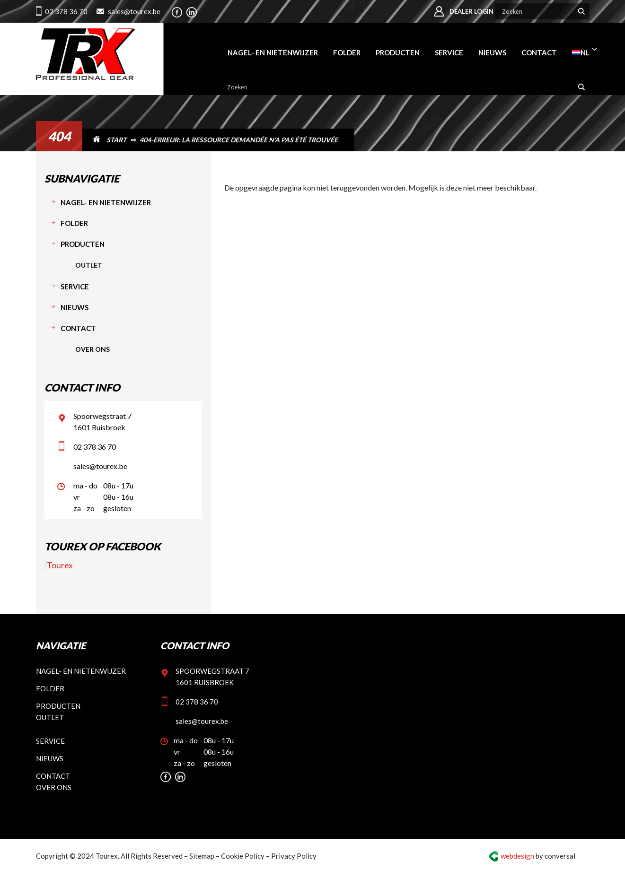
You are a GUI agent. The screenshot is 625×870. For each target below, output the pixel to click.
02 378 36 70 (66, 11)
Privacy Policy (294, 856)
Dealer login (471, 11)
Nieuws (74, 307)
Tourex (60, 565)
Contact (78, 328)
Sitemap (201, 856)
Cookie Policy (242, 856)
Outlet (88, 265)
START (116, 140)
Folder (74, 223)
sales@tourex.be (134, 11)
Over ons (92, 349)
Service (75, 286)
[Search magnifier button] (581, 11)
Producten (83, 244)
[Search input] (536, 11)
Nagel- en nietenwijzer (106, 202)
